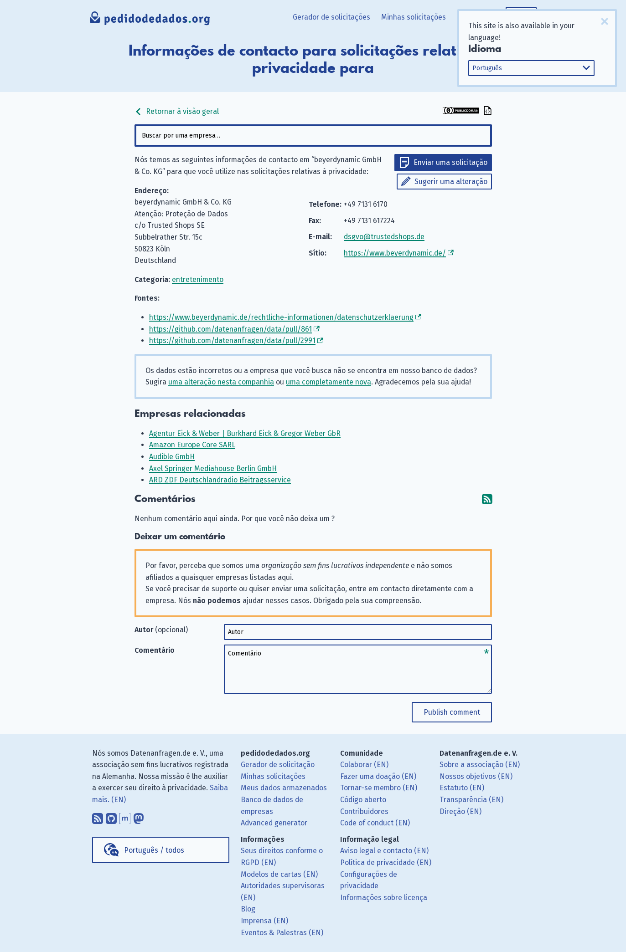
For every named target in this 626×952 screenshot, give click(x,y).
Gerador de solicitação (278, 764)
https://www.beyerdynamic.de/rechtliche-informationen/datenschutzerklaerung (281, 317)
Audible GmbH (172, 456)
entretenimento (197, 279)
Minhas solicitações (413, 17)
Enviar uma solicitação (450, 162)
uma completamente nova (328, 382)
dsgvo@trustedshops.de (384, 236)
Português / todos (154, 850)
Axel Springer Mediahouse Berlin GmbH (213, 468)
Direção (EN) (460, 811)
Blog (248, 909)
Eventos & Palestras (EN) (282, 932)
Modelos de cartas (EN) (279, 874)
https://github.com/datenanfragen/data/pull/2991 (232, 340)
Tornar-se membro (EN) (378, 787)
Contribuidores (364, 811)
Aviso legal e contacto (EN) (384, 850)
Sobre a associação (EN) (480, 764)
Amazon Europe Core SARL (192, 444)
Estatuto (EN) (462, 787)
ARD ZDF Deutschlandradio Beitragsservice (220, 480)
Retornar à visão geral (177, 111)
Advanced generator (274, 823)
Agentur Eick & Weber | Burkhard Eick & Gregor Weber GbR (245, 433)
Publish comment (452, 712)
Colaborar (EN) (364, 764)
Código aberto (363, 799)
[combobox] (313, 135)
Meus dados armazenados (284, 787)
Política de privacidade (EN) (385, 862)
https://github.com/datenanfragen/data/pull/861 (230, 329)
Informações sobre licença (383, 897)
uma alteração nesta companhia (221, 382)
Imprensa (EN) (264, 920)
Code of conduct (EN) (375, 823)
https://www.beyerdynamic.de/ (395, 253)
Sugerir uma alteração (450, 181)
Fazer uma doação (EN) (378, 776)
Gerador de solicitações (331, 17)
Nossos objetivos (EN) (476, 776)
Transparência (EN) (471, 799)
